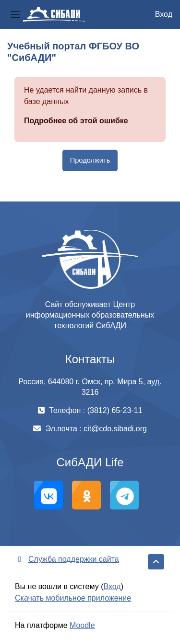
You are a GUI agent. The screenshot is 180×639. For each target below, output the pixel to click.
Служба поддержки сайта (67, 559)
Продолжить (90, 160)
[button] (156, 562)
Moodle (82, 625)
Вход (163, 14)
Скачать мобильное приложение (73, 598)
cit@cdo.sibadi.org (115, 429)
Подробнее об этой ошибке (76, 121)
